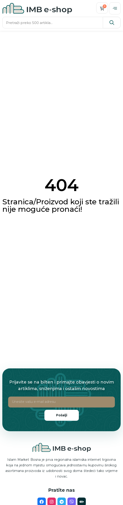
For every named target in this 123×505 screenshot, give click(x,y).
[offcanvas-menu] (115, 8)
